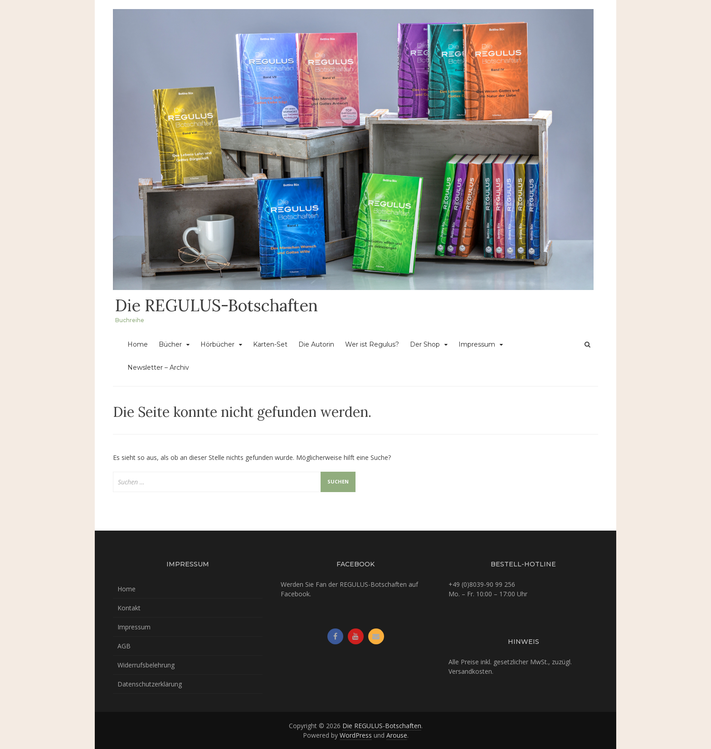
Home (137, 344)
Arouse (396, 735)
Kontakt (129, 608)
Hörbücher (217, 344)
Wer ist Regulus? (372, 344)
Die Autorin (316, 344)
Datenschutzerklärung (149, 684)
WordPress (356, 735)
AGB (124, 646)
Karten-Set (270, 344)
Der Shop (425, 344)
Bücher (170, 344)
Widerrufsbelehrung (146, 665)
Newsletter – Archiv (158, 367)
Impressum (476, 344)
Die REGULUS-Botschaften (216, 305)
